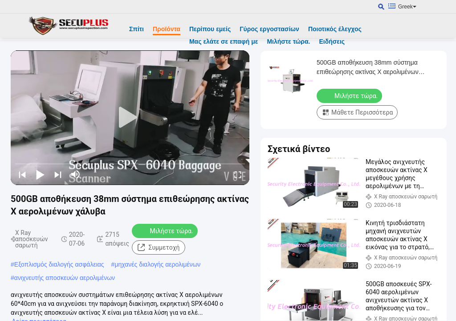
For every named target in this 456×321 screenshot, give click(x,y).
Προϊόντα (166, 29)
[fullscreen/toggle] (238, 174)
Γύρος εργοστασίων (269, 29)
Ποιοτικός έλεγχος (335, 29)
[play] (130, 118)
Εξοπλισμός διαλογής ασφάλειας (59, 264)
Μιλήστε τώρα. (288, 41)
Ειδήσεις (332, 41)
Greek (407, 7)
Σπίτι (136, 29)
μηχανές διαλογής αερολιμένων (157, 264)
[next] (58, 174)
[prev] (22, 174)
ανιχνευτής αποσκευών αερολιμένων (64, 277)
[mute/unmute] (76, 174)
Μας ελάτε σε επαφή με (223, 41)
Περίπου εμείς (210, 29)
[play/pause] (40, 174)
